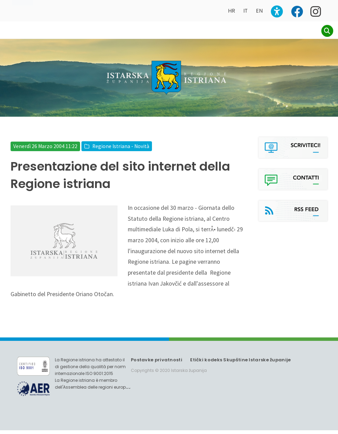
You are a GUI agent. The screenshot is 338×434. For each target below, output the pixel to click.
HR (231, 10)
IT (245, 10)
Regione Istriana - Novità (120, 150)
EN (259, 10)
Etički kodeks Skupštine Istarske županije (240, 363)
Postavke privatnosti (156, 363)
